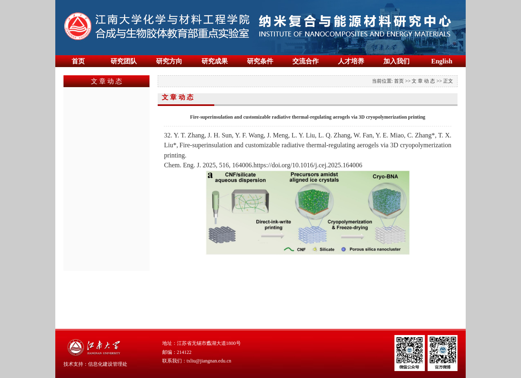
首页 (78, 61)
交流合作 (305, 61)
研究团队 (124, 61)
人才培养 (351, 61)
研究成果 (215, 61)
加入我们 (396, 61)
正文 (448, 81)
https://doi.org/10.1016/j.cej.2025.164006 (308, 165)
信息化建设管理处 (107, 364)
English (442, 61)
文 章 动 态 (423, 81)
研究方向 (169, 61)
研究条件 (260, 61)
